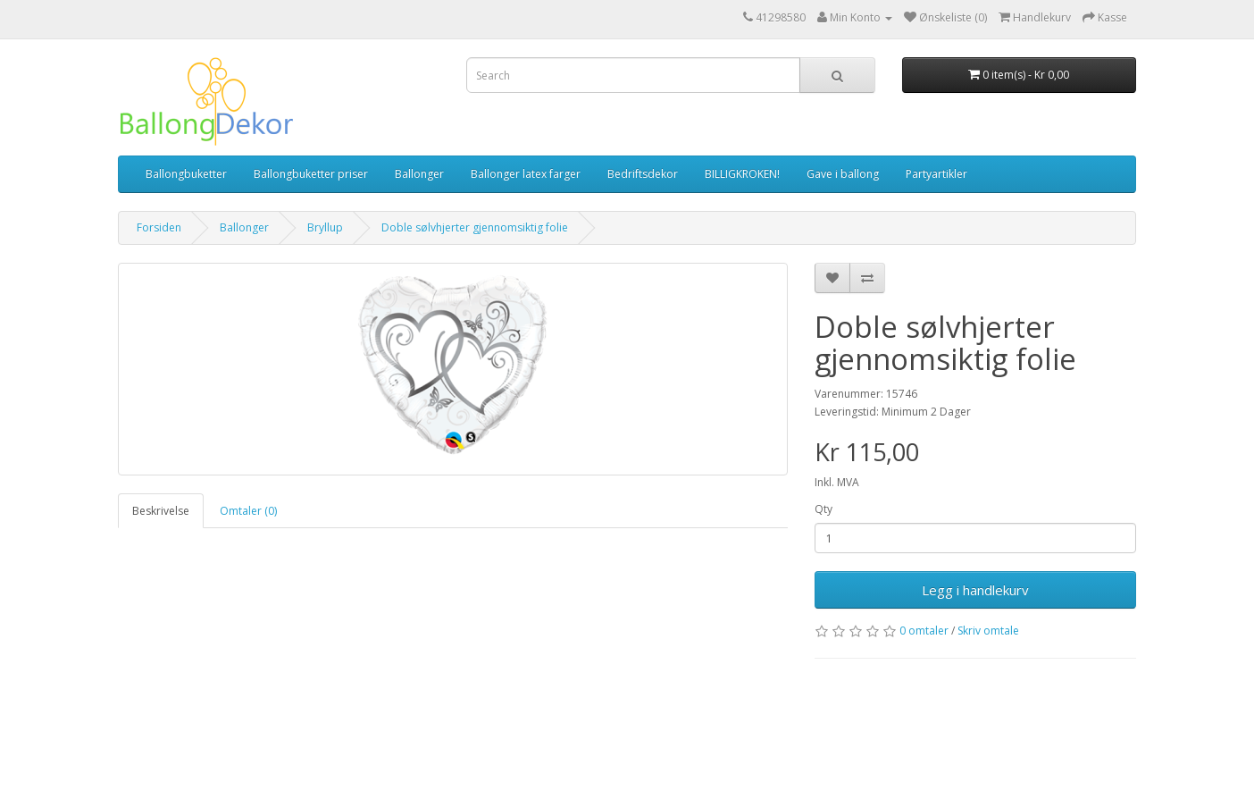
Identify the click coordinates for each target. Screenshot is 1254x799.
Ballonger (419, 173)
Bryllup (325, 227)
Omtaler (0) (248, 510)
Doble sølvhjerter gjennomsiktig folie (474, 227)
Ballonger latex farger (526, 173)
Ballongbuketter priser (311, 173)
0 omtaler (924, 630)
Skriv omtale (988, 630)
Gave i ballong (843, 173)
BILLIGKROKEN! (742, 173)
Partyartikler (936, 173)
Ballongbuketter (186, 173)
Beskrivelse (160, 510)
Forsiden (159, 227)
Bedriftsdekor (642, 173)
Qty (823, 509)
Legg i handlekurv (975, 590)
